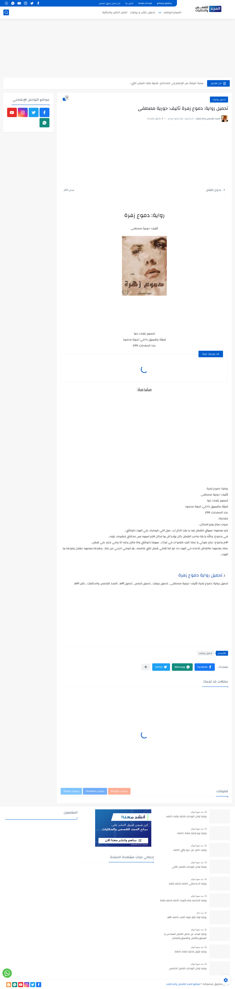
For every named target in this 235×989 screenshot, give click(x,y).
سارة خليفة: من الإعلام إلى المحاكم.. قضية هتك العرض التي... (166, 83)
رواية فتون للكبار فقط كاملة (191, 952)
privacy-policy (164, 3)
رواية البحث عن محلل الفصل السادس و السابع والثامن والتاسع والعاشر (185, 936)
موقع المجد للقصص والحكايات (183, 984)
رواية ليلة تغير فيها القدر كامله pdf (187, 917)
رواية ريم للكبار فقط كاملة (192, 833)
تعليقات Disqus (71, 791)
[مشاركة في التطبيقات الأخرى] (145, 667)
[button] (205, 667)
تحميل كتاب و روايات (142, 12)
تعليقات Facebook (95, 791)
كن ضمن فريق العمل (109, 3)
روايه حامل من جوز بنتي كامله (190, 850)
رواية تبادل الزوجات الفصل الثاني (189, 867)
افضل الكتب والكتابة (114, 12)
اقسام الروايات (172, 12)
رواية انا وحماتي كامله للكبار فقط (188, 884)
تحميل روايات (219, 99)
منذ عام (200, 913)
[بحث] (6, 12)
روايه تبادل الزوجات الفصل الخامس (188, 968)
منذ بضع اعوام (197, 812)
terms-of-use (145, 3)
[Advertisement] (117, 48)
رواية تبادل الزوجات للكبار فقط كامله (186, 816)
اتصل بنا (129, 3)
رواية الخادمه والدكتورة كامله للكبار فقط (183, 900)
